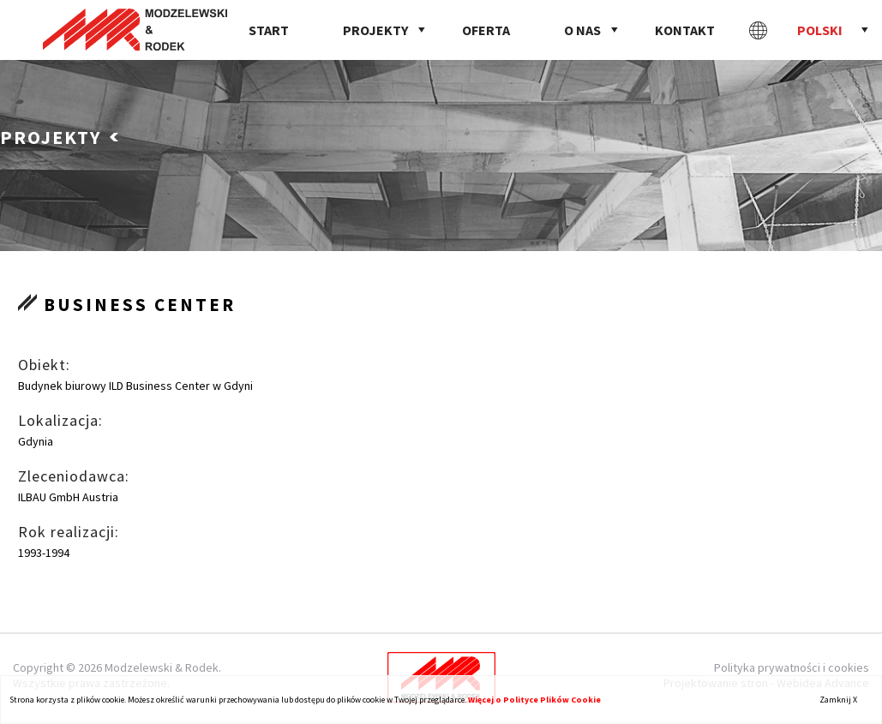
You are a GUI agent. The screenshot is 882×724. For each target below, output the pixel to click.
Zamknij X (838, 699)
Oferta (486, 30)
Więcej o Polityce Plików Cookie (534, 699)
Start (269, 30)
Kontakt (685, 30)
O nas (582, 30)
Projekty (375, 30)
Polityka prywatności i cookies (791, 667)
